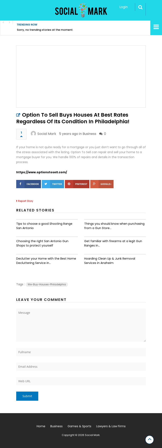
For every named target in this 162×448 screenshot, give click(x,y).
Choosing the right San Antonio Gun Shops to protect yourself (42, 243)
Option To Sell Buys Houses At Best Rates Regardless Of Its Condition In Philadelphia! (72, 118)
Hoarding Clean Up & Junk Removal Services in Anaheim (109, 260)
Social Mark (46, 133)
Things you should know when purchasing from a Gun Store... (114, 226)
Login (123, 7)
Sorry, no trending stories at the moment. (45, 30)
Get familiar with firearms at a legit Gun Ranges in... (113, 243)
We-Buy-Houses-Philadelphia (47, 284)
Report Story (25, 201)
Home (41, 426)
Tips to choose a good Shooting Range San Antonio (44, 226)
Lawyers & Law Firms (111, 426)
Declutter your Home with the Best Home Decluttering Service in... (46, 260)
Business (89, 133)
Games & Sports (79, 426)
